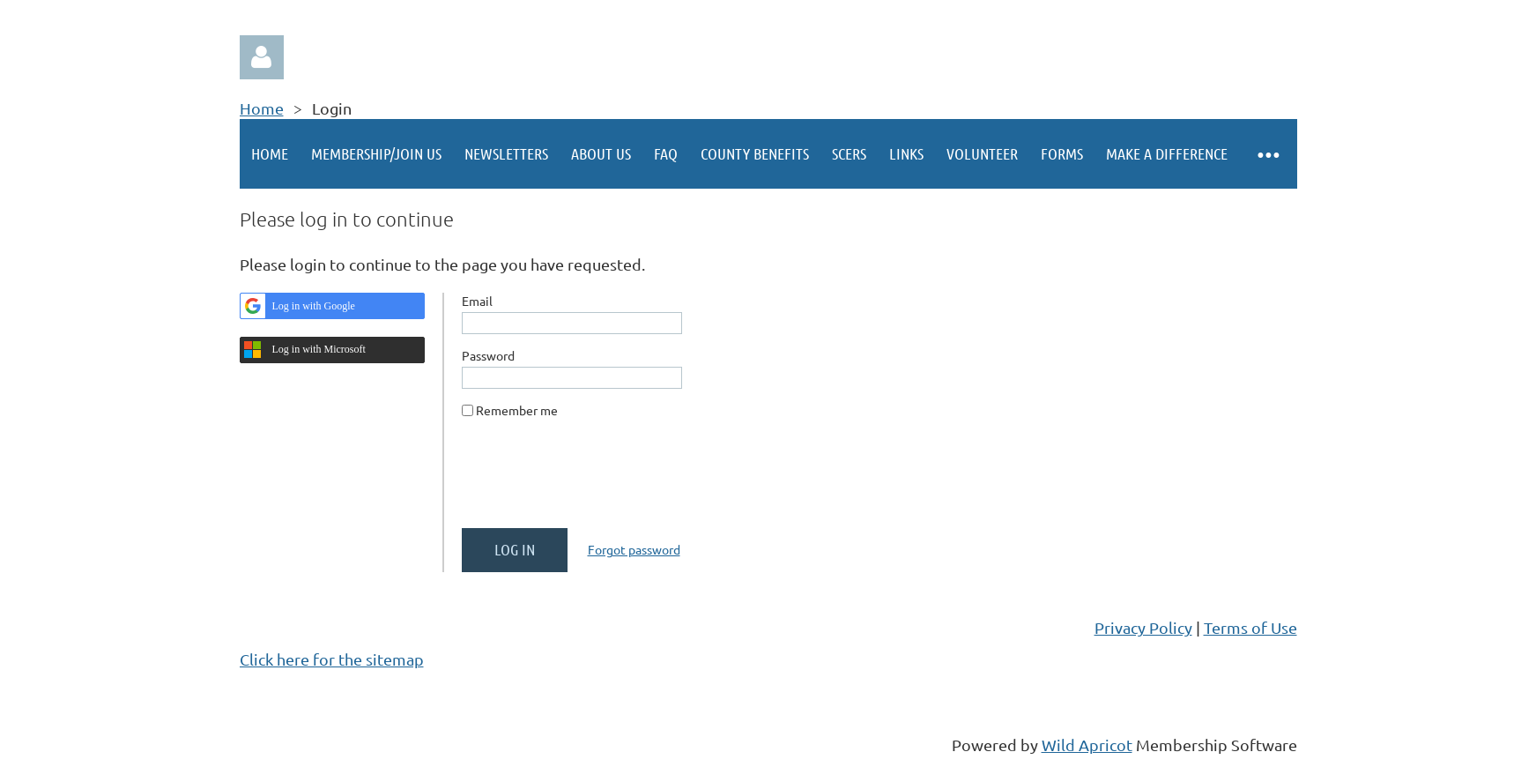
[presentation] (596, 480)
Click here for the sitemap (332, 659)
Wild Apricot (1087, 744)
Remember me (517, 410)
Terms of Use (1250, 627)
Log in (262, 57)
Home (262, 108)
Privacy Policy (1143, 627)
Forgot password (634, 549)
